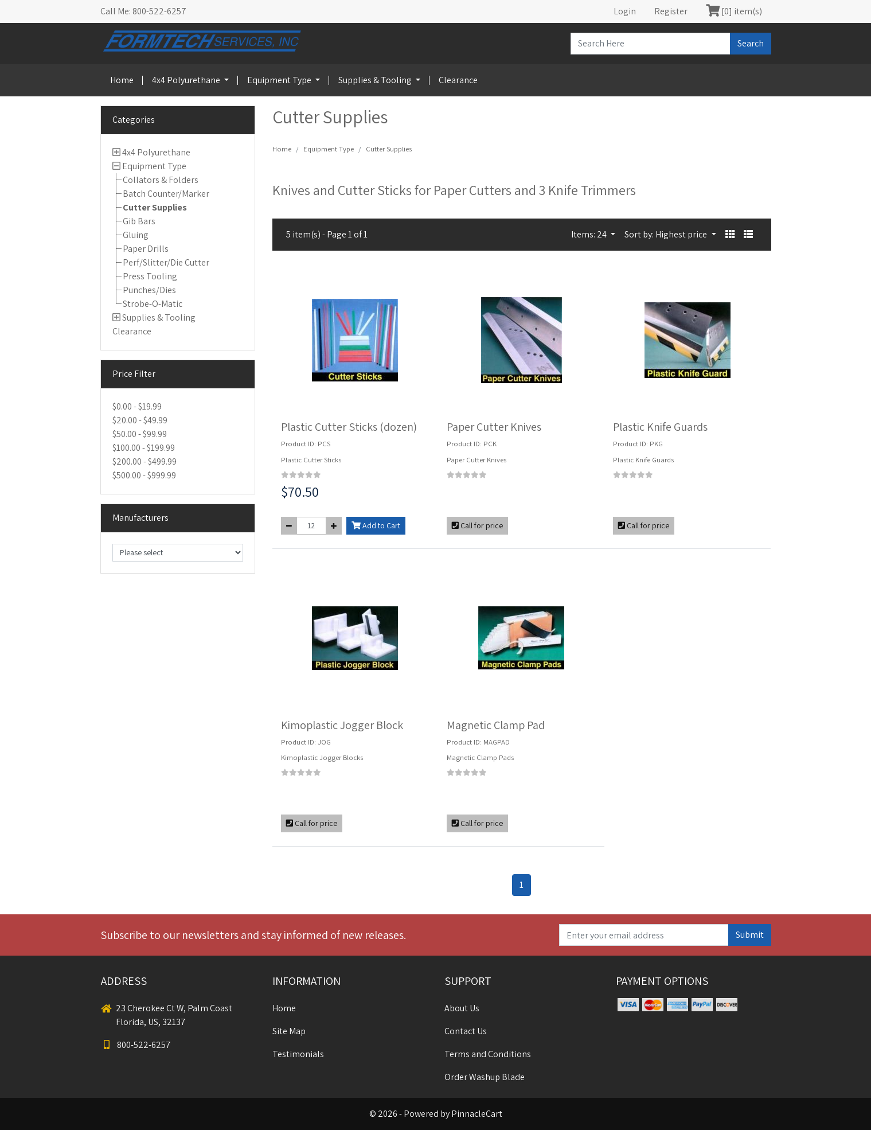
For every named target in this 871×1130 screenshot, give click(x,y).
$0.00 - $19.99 (137, 406)
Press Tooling (150, 276)
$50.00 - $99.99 (139, 434)
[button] (730, 234)
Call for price (477, 525)
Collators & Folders (160, 180)
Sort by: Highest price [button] (666, 234)
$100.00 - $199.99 (143, 448)
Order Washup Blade (484, 1077)
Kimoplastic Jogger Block (342, 725)
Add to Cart (375, 525)
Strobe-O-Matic (152, 304)
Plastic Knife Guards (660, 426)
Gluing (136, 235)
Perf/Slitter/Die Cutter (166, 262)
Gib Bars (139, 221)
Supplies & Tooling (375, 80)
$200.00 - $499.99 (144, 461)
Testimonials (298, 1054)
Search (750, 43)
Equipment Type (280, 80)
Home (122, 80)
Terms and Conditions (487, 1054)
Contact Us (465, 1031)
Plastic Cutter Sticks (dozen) (349, 426)
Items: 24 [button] (589, 234)
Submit (750, 935)
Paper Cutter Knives (494, 426)
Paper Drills (146, 249)
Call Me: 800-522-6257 (143, 11)
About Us (461, 1008)
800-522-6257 (136, 1045)
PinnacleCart (476, 1114)
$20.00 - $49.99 (139, 420)
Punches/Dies (149, 290)
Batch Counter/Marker (166, 194)
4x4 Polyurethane (187, 80)
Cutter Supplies (155, 207)
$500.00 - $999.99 (144, 475)
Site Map (289, 1031)
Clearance (458, 80)
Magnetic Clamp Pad (496, 725)
